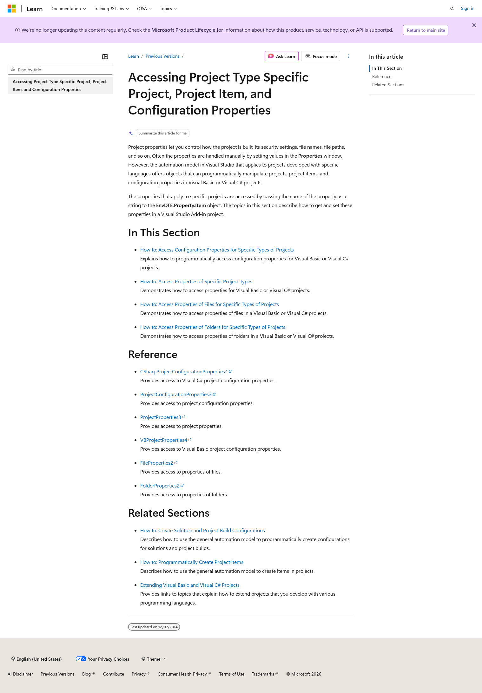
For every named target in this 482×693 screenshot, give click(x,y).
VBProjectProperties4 (163, 439)
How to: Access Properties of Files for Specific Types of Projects (209, 304)
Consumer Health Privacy (182, 674)
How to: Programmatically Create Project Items (191, 562)
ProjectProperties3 (160, 417)
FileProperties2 (156, 462)
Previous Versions (163, 56)
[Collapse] (105, 56)
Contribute (113, 674)
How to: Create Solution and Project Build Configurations (202, 530)
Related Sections (388, 85)
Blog (86, 674)
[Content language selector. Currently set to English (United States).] (37, 659)
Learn (133, 56)
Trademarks (263, 674)
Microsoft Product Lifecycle (183, 29)
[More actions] (348, 56)
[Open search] (452, 8)
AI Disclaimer (20, 674)
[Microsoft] (12, 8)
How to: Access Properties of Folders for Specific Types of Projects (212, 327)
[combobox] (60, 70)
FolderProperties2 (160, 485)
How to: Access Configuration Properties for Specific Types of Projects (217, 249)
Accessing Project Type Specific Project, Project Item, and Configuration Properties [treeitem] (60, 85)
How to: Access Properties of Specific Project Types (196, 281)
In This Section (387, 68)
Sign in (467, 8)
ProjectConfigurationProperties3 (176, 394)
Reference (381, 76)
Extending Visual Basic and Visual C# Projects (190, 584)
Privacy (139, 674)
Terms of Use (231, 674)
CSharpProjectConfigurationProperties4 (184, 371)
